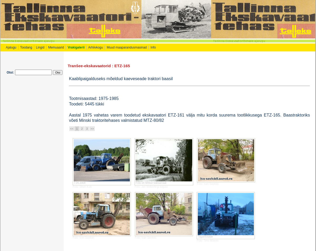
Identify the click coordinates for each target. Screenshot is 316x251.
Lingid (40, 47)
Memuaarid (56, 47)
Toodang (26, 47)
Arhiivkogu (95, 47)
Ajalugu (11, 47)
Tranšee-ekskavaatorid (89, 66)
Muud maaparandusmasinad (127, 47)
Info (154, 47)
